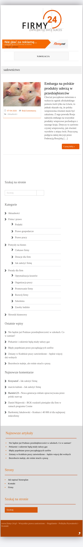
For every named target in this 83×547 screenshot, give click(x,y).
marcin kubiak (15, 387)
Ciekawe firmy (22, 250)
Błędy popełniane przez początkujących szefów (31, 348)
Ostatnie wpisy (14, 323)
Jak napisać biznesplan (18, 479)
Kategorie (11, 204)
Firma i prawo (15, 219)
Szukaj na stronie (15, 182)
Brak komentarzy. (29, 111)
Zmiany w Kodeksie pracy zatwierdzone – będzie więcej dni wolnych (40, 454)
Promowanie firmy (24, 288)
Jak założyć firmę (23, 263)
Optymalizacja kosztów (26, 276)
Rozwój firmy (21, 295)
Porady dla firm (15, 270)
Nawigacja (36, 56)
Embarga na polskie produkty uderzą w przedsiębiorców (59, 88)
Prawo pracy (21, 237)
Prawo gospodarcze (24, 231)
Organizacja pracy (23, 282)
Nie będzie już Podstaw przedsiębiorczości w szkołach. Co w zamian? (40, 443)
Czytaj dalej (69, 146)
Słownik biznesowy (17, 314)
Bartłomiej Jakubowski (19, 412)
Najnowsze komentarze (19, 372)
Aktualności (12, 114)
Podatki (18, 224)
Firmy (10, 487)
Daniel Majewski (16, 402)
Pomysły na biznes (17, 245)
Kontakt (11, 483)
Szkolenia (19, 301)
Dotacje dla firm (23, 257)
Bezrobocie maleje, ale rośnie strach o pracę (29, 363)
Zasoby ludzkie (22, 307)
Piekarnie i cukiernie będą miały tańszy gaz (29, 342)
